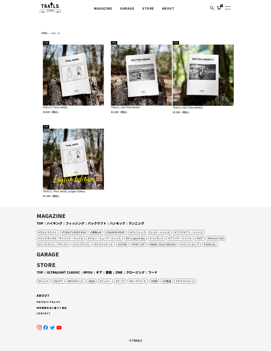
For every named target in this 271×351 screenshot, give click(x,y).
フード (152, 272)
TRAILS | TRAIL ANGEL (55, 107)
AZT (200, 238)
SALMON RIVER (116, 232)
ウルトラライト (48, 232)
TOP (40, 223)
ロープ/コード (138, 281)
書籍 (109, 272)
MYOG (88, 272)
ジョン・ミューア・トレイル (105, 238)
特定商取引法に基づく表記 (52, 307)
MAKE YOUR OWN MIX (163, 244)
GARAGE (127, 8)
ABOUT (168, 8)
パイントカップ (190, 244)
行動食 (167, 281)
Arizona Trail (216, 238)
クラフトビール (104, 244)
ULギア (59, 281)
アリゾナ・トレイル (181, 238)
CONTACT (43, 313)
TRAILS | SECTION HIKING (125, 107)
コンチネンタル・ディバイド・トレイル (61, 238)
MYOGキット (76, 281)
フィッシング (75, 223)
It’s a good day (136, 238)
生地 (92, 281)
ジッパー (106, 281)
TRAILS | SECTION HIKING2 (188, 107)
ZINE (119, 272)
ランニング (136, 223)
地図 (155, 281)
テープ (120, 281)
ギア (99, 272)
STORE (148, 8)
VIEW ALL (211, 244)
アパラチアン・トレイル (189, 232)
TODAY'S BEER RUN (74, 232)
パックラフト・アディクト (54, 244)
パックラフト (97, 223)
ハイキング (54, 223)
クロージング (135, 272)
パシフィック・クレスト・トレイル (150, 232)
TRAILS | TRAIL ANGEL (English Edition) (64, 191)
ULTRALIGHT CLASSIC (63, 272)
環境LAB (96, 232)
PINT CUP (139, 244)
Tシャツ (44, 281)
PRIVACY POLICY (48, 302)
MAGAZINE (103, 8)
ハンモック (117, 223)
